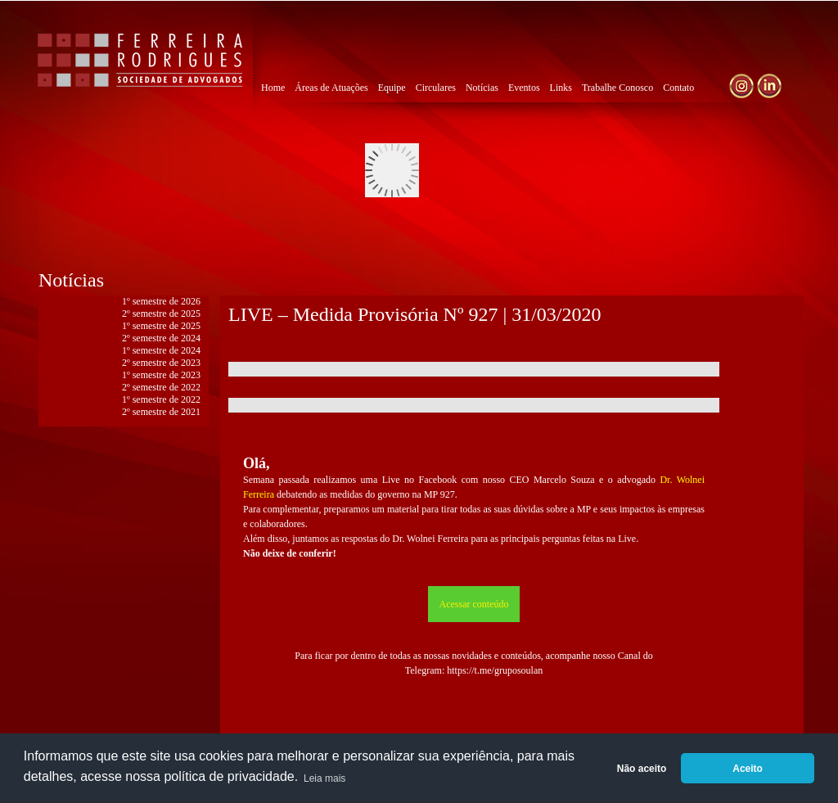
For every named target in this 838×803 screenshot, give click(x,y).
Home (273, 87)
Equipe (392, 87)
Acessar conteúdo (474, 604)
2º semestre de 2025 (161, 313)
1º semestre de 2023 (161, 375)
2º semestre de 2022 (161, 387)
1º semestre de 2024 (161, 350)
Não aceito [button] (642, 768)
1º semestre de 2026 (161, 301)
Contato (678, 87)
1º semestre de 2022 (161, 399)
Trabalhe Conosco (617, 87)
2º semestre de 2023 (161, 362)
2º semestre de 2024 (161, 338)
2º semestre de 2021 (161, 411)
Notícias (482, 87)
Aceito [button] (747, 768)
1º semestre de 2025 (161, 326)
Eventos (524, 87)
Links (561, 87)
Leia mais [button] (324, 778)
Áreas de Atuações (331, 87)
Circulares (436, 87)
